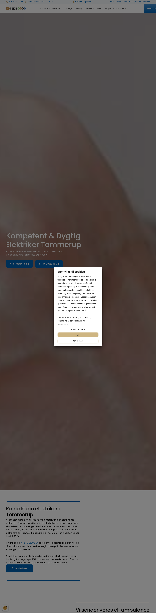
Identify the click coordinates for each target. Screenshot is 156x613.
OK (78, 335)
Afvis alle (78, 341)
